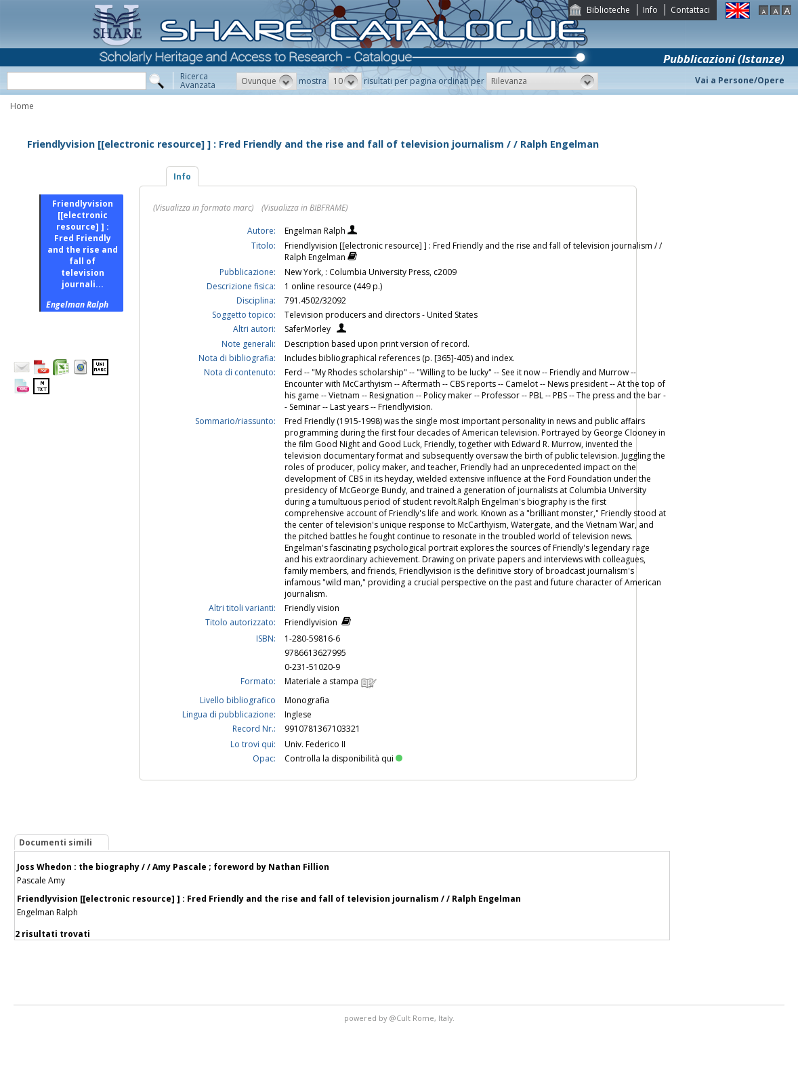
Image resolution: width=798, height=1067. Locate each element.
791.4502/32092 (315, 300)
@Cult (401, 1018)
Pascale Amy (41, 880)
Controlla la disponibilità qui (343, 758)
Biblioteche (608, 10)
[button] (266, 81)
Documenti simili (55, 842)
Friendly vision (312, 608)
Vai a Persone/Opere (739, 80)
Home (22, 106)
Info (650, 10)
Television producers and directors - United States (381, 314)
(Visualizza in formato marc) (203, 207)
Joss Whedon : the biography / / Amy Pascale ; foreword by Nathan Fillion (173, 867)
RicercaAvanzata (197, 80)
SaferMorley (308, 329)
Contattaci (690, 10)
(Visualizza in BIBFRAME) (304, 207)
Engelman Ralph (316, 230)
